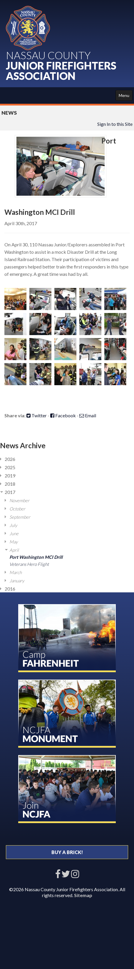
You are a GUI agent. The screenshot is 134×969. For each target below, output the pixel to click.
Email (87, 415)
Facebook (63, 415)
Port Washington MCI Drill (36, 557)
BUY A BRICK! (67, 852)
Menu (124, 95)
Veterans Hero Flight (29, 564)
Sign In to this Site (115, 124)
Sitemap (83, 895)
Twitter (36, 415)
